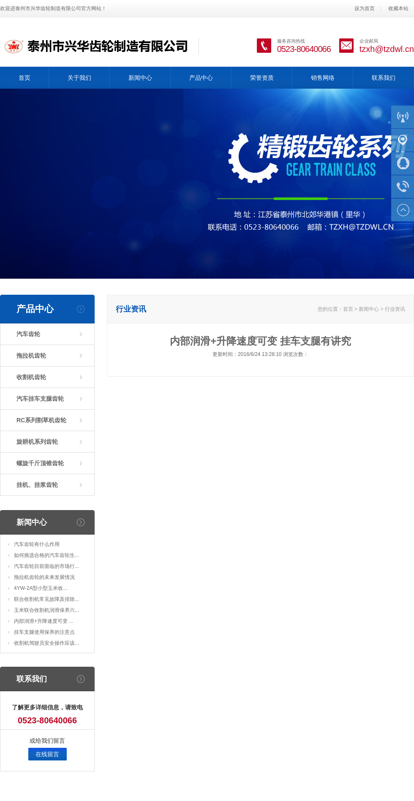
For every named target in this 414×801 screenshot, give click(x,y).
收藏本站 (398, 8)
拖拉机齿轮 (31, 355)
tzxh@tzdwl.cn (387, 49)
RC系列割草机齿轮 (41, 420)
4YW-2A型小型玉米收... (40, 588)
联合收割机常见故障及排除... (46, 599)
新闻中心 (140, 77)
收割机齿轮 (31, 377)
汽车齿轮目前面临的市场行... (46, 566)
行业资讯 (395, 309)
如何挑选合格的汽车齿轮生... (46, 555)
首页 (24, 77)
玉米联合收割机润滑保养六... (46, 610)
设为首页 (364, 8)
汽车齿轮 (28, 334)
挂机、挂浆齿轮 (37, 484)
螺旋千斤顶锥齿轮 (40, 463)
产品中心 (201, 77)
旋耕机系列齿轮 (37, 441)
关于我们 (79, 77)
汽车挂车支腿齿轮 (40, 398)
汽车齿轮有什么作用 (37, 544)
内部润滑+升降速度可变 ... (43, 621)
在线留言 (47, 754)
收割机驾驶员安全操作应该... (46, 643)
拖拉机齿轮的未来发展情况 (44, 577)
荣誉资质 (262, 77)
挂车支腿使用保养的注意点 (44, 632)
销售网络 (323, 77)
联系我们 (383, 77)
